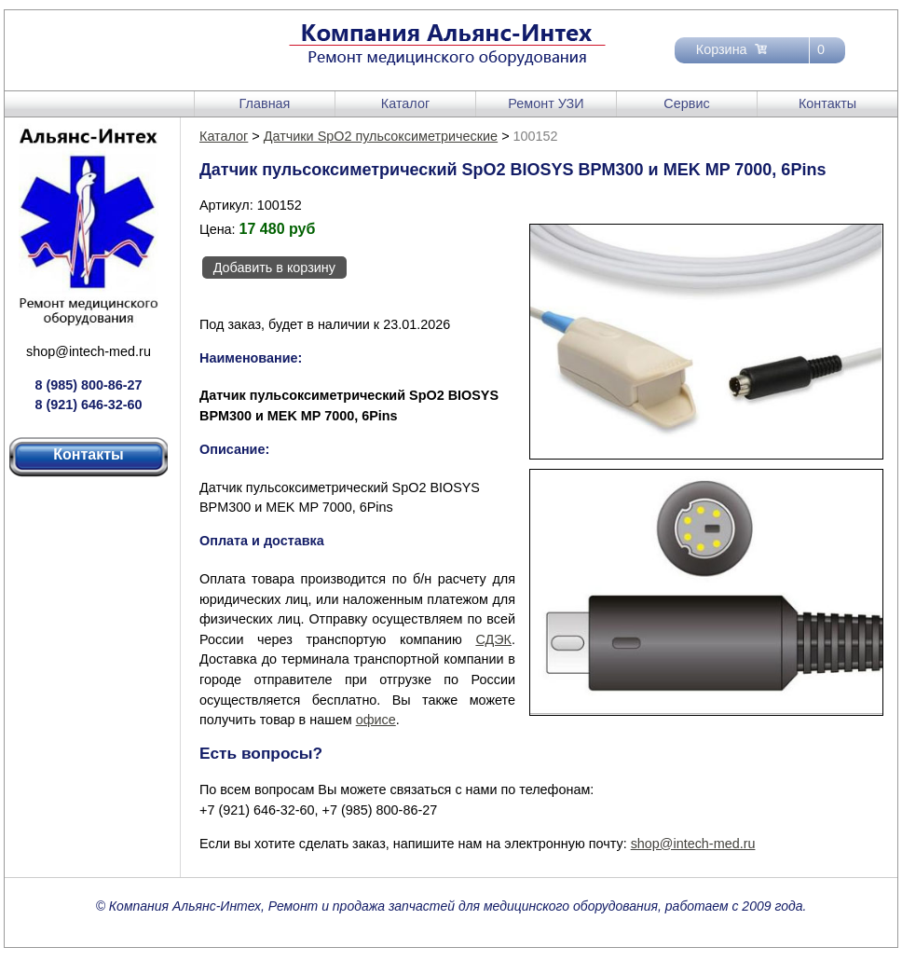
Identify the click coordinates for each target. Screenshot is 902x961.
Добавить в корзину (274, 267)
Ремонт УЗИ (545, 103)
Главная (265, 103)
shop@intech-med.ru (88, 351)
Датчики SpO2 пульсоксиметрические (381, 136)
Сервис (686, 103)
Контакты (827, 103)
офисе (376, 719)
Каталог (405, 103)
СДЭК (493, 639)
